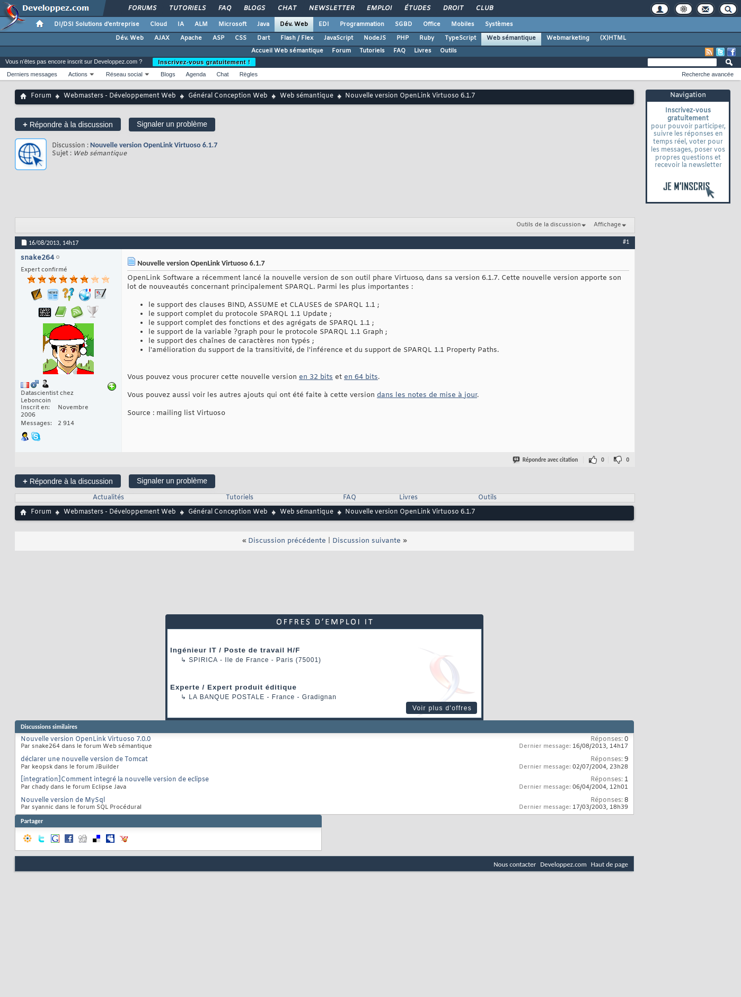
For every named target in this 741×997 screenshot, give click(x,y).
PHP (402, 38)
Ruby (426, 38)
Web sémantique (511, 38)
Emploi (378, 8)
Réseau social (124, 74)
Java (263, 24)
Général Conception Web (228, 96)
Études (417, 8)
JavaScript (338, 38)
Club (483, 8)
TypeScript (460, 38)
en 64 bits (361, 377)
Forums (142, 8)
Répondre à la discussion (68, 124)
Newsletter (331, 8)
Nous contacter (514, 864)
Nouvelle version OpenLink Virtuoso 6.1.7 (153, 144)
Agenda (196, 74)
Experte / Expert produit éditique (233, 687)
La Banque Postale (226, 697)
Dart (263, 38)
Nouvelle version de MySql (63, 800)
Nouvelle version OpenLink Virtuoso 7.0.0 (86, 739)
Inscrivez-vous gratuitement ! (204, 62)
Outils (448, 51)
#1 (626, 241)
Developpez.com (563, 864)
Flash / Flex (296, 38)
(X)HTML (613, 38)
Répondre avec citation (546, 459)
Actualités (108, 497)
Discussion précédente (287, 540)
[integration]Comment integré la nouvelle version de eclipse (115, 779)
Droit (453, 8)
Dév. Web (294, 24)
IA (181, 24)
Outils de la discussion (548, 224)
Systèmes (499, 24)
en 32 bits (316, 377)
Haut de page (609, 864)
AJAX (162, 38)
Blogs (254, 8)
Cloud (158, 24)
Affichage (607, 224)
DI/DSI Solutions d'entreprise (96, 24)
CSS (240, 38)
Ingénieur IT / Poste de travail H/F (235, 650)
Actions (77, 74)
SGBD (403, 24)
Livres (422, 51)
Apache (191, 38)
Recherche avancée (708, 74)
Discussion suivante (366, 540)
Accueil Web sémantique (287, 51)
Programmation (362, 24)
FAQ (224, 8)
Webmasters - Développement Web (120, 96)
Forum (341, 51)
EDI (324, 24)
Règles (249, 74)
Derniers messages (32, 74)
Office (431, 24)
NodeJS (375, 38)
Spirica (203, 660)
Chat (286, 8)
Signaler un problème (172, 124)
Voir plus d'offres (442, 708)
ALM (201, 24)
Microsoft (232, 24)
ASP (218, 38)
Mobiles (462, 24)
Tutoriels (186, 8)
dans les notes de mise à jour (427, 395)
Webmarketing (567, 38)
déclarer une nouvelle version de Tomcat (84, 759)
